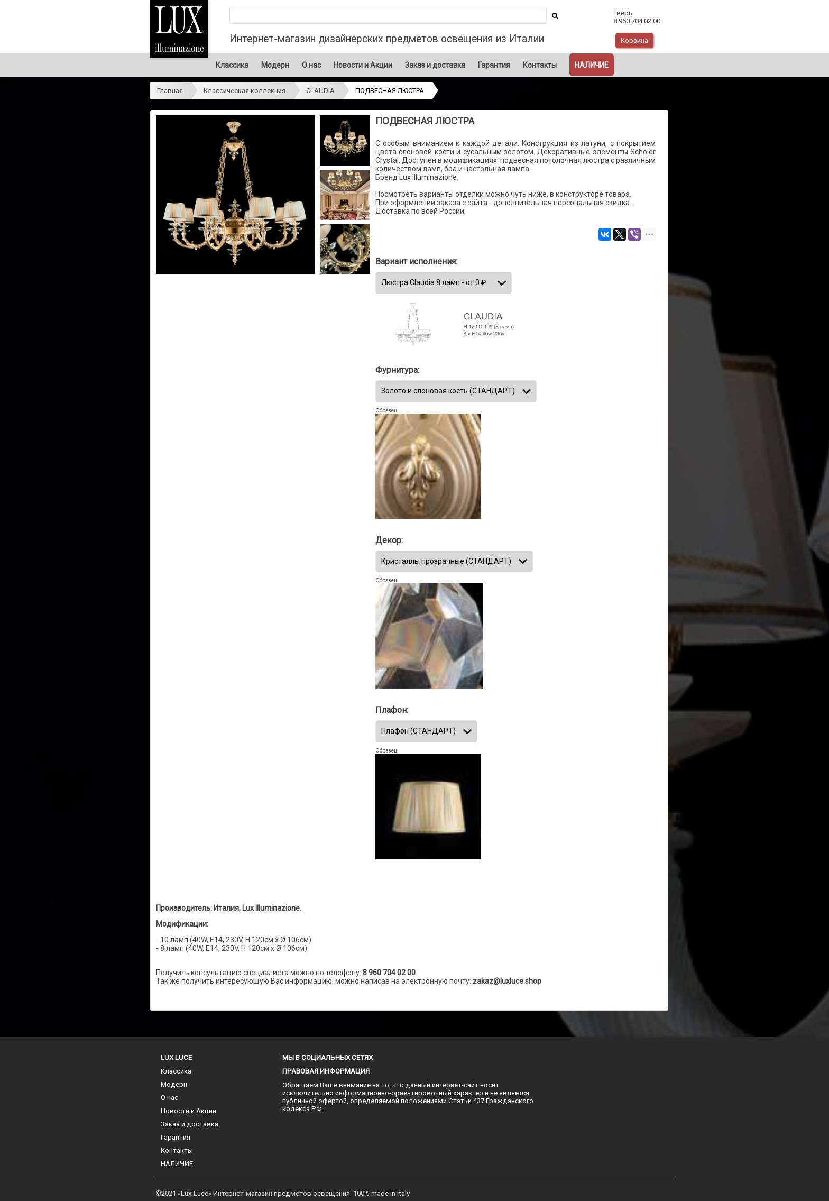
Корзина (634, 40)
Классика (232, 65)
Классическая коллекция (244, 91)
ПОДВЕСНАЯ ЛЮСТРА (389, 91)
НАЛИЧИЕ (592, 65)
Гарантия (494, 65)
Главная (170, 91)
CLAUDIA (320, 91)
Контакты (540, 65)
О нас (311, 65)
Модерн (275, 65)
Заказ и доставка (435, 65)
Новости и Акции (363, 65)
